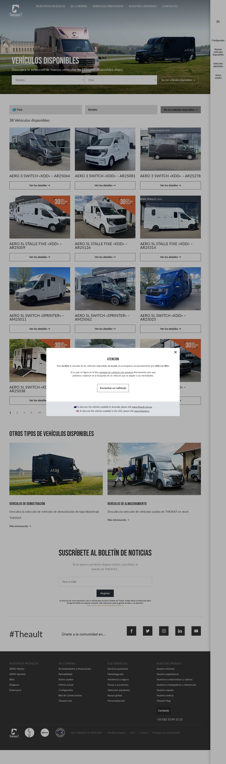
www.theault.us (141, 412)
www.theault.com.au (142, 408)
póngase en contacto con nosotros (116, 371)
